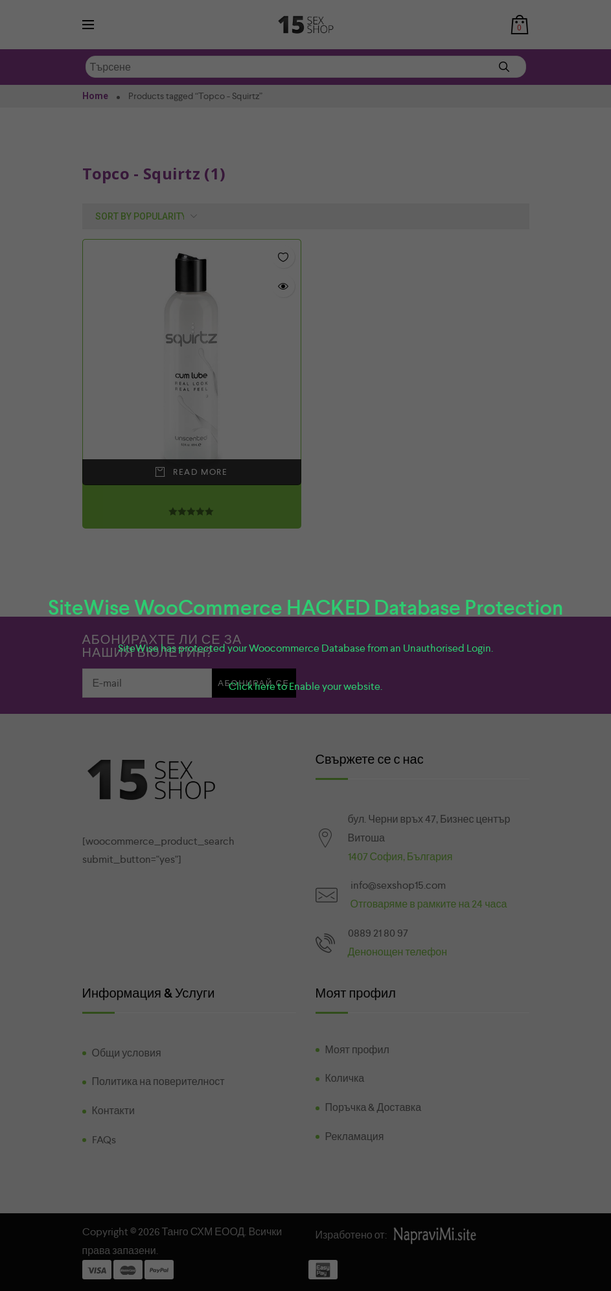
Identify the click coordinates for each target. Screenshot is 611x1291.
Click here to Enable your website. (305, 686)
